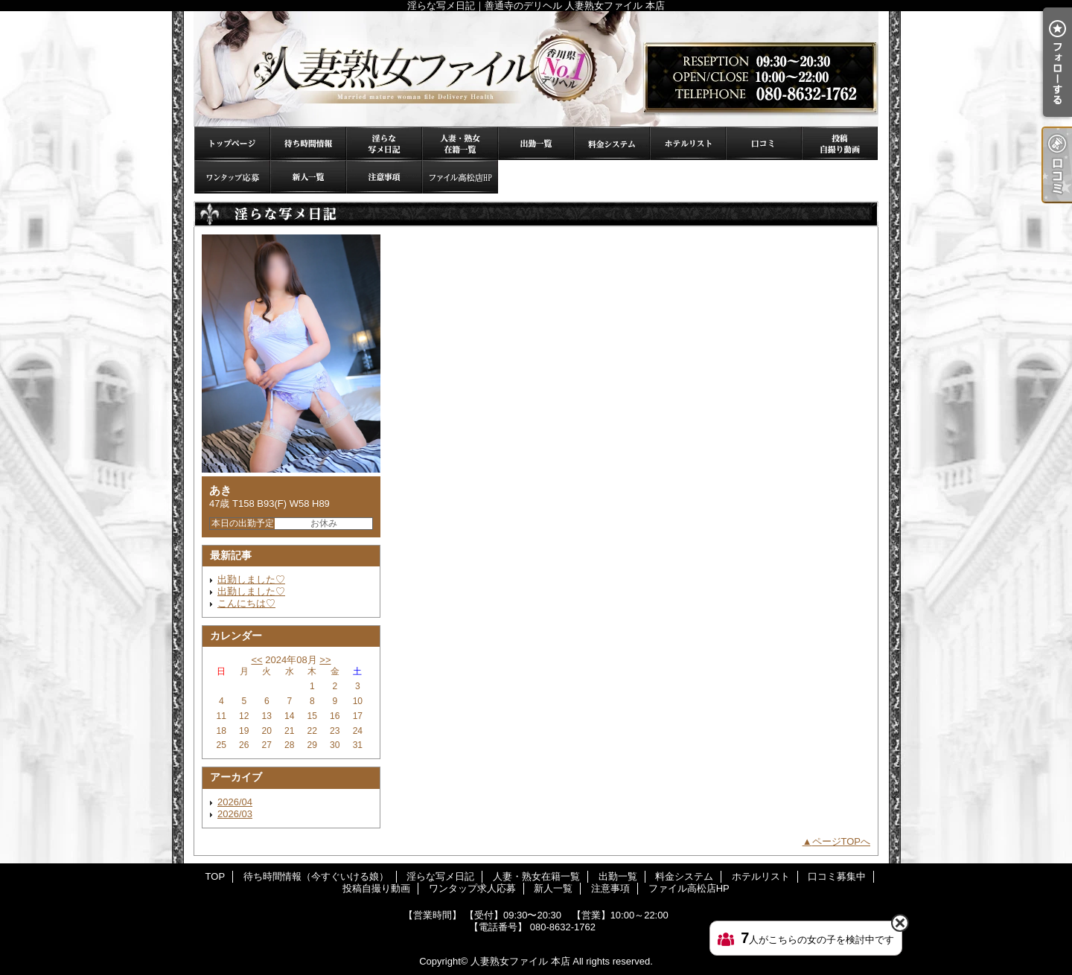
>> (325, 659)
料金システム (612, 143)
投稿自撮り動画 (840, 143)
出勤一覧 (536, 143)
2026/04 (234, 802)
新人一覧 (308, 177)
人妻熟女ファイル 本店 (520, 961)
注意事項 (384, 177)
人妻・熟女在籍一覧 (460, 143)
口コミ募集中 (764, 143)
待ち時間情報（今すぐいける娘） (308, 143)
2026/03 (234, 813)
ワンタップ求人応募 (232, 177)
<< (256, 659)
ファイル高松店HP (460, 177)
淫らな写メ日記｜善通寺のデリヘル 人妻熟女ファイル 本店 (536, 69)
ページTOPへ (841, 841)
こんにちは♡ (246, 603)
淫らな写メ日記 (384, 143)
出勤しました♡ (251, 579)
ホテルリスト (688, 143)
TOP (232, 143)
